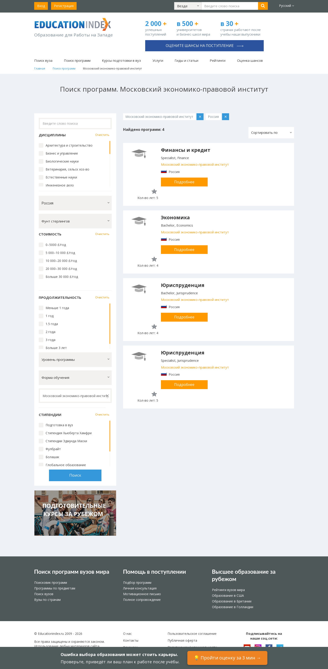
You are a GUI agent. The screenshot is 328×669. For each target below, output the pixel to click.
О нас (127, 633)
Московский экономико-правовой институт (195, 164)
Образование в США (228, 595)
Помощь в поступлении (154, 571)
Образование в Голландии (232, 607)
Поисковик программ (50, 582)
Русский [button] (286, 5)
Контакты (130, 640)
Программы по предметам (54, 588)
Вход (41, 6)
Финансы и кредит (185, 150)
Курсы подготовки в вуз (121, 60)
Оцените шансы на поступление (204, 45)
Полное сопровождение (142, 599)
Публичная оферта (182, 640)
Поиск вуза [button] (43, 60)
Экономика (175, 217)
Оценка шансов (250, 60)
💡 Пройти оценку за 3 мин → (227, 658)
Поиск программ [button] (77, 60)
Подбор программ (137, 582)
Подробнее (184, 181)
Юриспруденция (182, 285)
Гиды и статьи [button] (186, 60)
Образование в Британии (231, 601)
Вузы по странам (47, 599)
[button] (187, 6)
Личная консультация (140, 588)
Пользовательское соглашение (192, 633)
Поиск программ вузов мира (71, 571)
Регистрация (64, 6)
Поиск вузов (43, 594)
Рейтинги (217, 60)
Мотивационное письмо (142, 594)
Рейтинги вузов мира (228, 590)
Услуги (157, 60)
